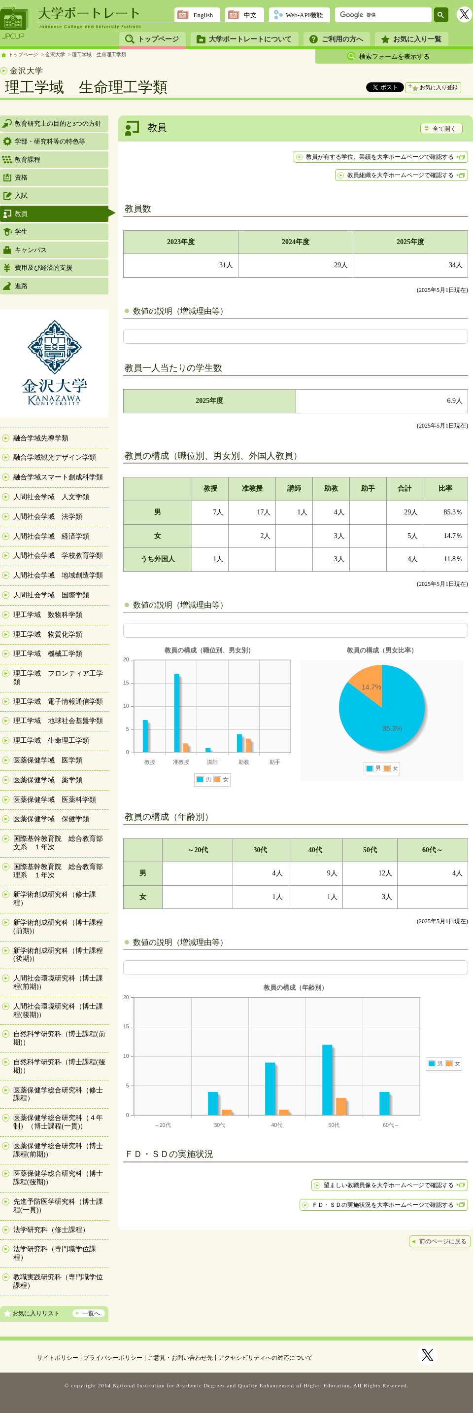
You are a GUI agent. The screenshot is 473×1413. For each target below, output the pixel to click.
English (203, 15)
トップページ (158, 39)
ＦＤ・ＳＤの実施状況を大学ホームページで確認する (383, 1204)
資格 (21, 177)
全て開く (444, 128)
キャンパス (31, 250)
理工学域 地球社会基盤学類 (58, 721)
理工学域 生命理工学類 (99, 54)
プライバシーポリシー (112, 1357)
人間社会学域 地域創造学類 (58, 575)
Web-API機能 (304, 15)
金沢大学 (55, 54)
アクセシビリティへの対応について (265, 1357)
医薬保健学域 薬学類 (47, 780)
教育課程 (27, 159)
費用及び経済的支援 (43, 267)
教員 (21, 213)
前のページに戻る (443, 1241)
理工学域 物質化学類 (47, 634)
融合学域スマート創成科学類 (58, 477)
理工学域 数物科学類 (47, 614)
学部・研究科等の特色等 (50, 141)
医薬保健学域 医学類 (47, 760)
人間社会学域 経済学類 (51, 536)
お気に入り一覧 (417, 39)
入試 (21, 195)
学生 (21, 231)
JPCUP (14, 23)
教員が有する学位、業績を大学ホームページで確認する (380, 156)
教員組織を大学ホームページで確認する (400, 175)
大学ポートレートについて (250, 39)
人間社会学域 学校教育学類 (58, 555)
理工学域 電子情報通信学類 (58, 701)
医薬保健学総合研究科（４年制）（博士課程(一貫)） (58, 1122)
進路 (21, 286)
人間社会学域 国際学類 (51, 595)
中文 (250, 15)
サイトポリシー (57, 1357)
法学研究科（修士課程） (51, 1229)
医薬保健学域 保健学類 (51, 819)
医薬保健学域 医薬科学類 (54, 799)
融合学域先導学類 (40, 438)
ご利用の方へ (342, 39)
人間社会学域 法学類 (47, 516)
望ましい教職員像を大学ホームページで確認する (389, 1185)
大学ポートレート (89, 13)
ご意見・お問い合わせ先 (180, 1357)
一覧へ (91, 1313)
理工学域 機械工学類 (47, 653)
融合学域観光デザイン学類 (54, 457)
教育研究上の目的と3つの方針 (58, 123)
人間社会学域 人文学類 (51, 497)
